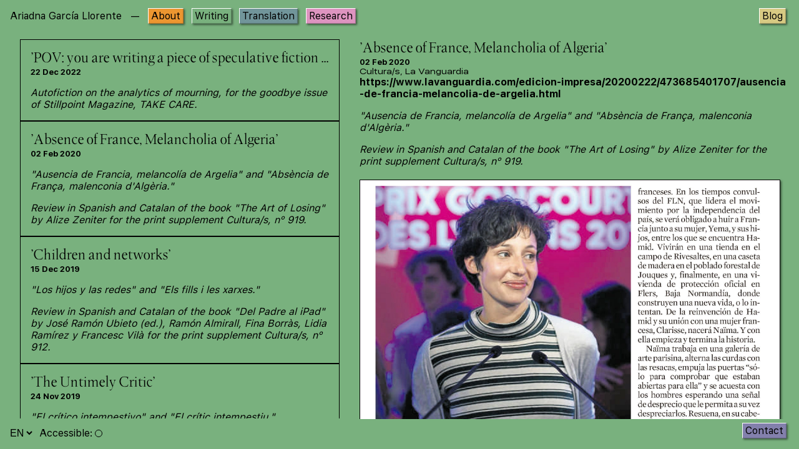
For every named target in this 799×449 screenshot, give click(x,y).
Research (331, 16)
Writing (211, 16)
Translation (268, 16)
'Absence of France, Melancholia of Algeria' (154, 140)
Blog (772, 16)
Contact (764, 431)
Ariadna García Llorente (66, 16)
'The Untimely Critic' (93, 383)
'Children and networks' (100, 255)
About (165, 16)
